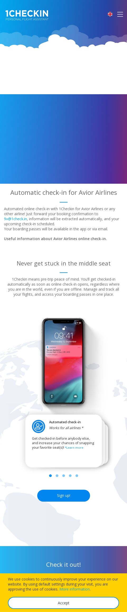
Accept (63, 602)
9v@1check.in (15, 218)
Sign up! (63, 495)
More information (74, 589)
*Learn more (74, 447)
